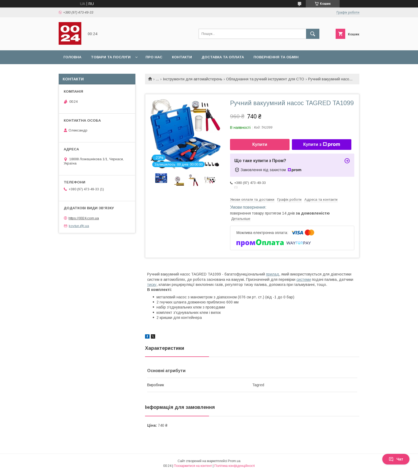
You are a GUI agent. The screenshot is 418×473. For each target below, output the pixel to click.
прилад (272, 274)
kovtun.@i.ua (79, 226)
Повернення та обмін (276, 57)
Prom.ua (234, 461)
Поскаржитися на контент (193, 466)
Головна (72, 57)
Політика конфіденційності (234, 466)
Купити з (321, 144)
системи (303, 279)
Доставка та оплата (223, 57)
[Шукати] (312, 34)
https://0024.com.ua (84, 218)
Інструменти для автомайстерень (192, 79)
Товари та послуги (111, 57)
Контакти (182, 57)
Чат (396, 459)
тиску (151, 284)
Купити (259, 144)
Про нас (154, 57)
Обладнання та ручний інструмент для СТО (265, 79)
